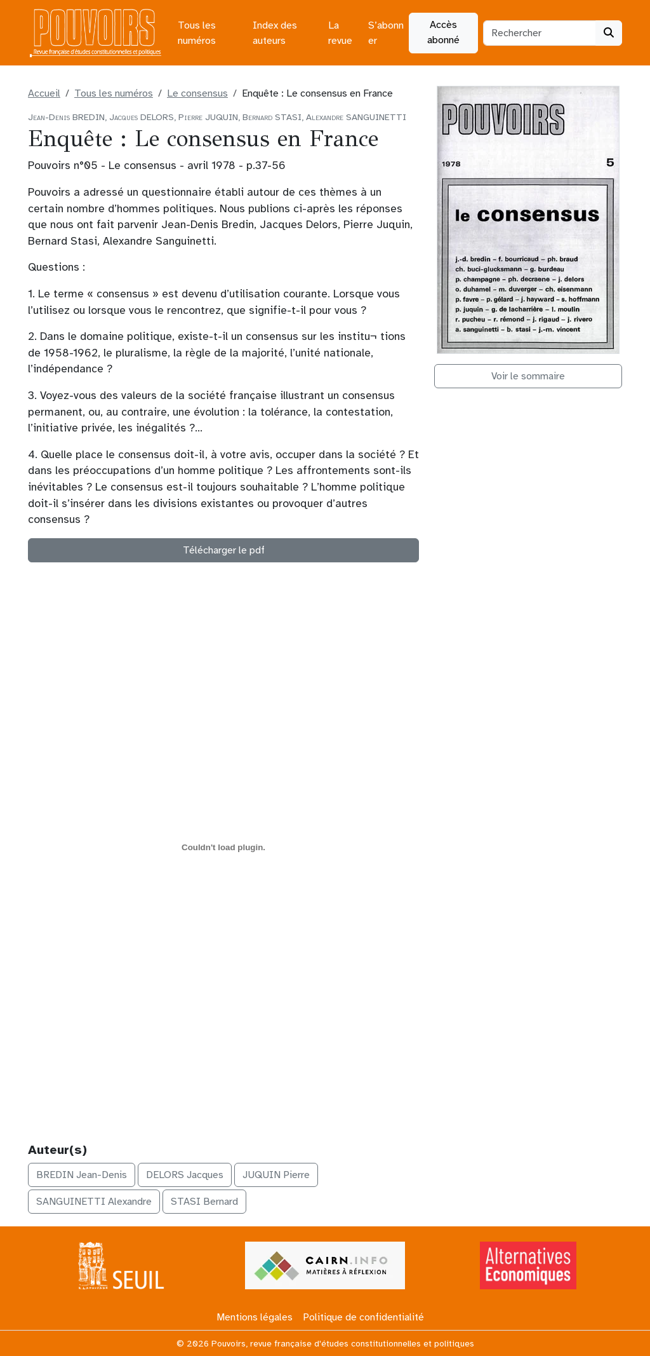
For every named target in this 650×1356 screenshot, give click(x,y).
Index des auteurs (275, 33)
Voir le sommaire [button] (528, 376)
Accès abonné (443, 32)
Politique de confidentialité (363, 1317)
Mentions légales (254, 1317)
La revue (340, 33)
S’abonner (386, 33)
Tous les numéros (197, 33)
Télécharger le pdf (224, 550)
